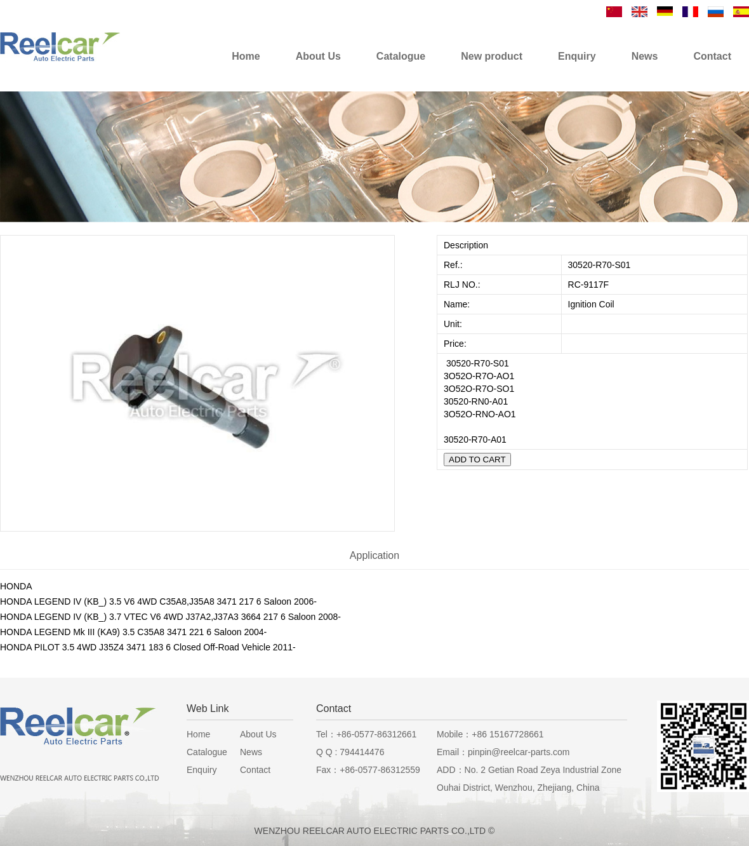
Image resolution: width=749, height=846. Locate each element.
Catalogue (207, 752)
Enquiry (201, 770)
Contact (255, 770)
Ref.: (454, 265)
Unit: (454, 324)
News (251, 752)
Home (198, 734)
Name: (458, 304)
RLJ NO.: (462, 284)
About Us (258, 734)
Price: (456, 344)
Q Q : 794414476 (350, 752)
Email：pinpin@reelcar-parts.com (503, 752)
